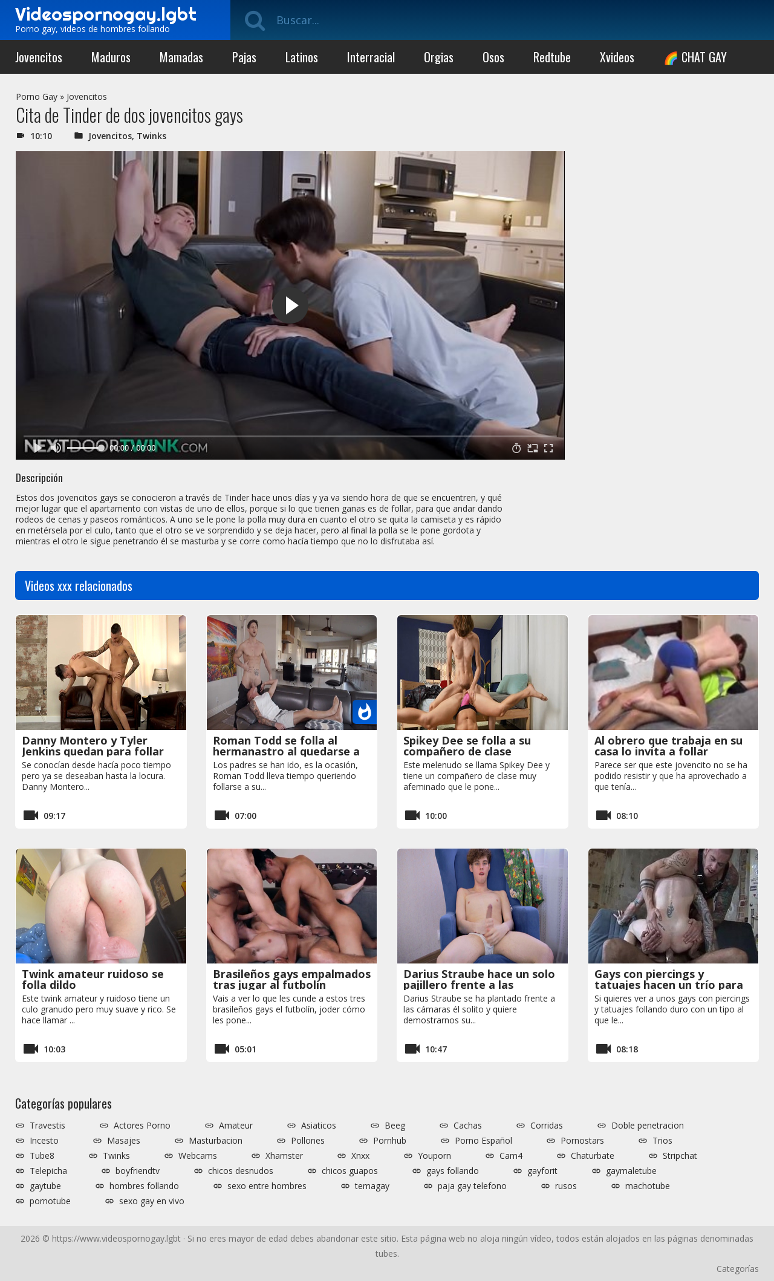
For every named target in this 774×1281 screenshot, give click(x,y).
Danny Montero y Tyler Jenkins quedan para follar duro (93, 751)
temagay (372, 1186)
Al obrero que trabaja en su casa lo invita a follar (668, 745)
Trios (662, 1141)
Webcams (197, 1156)
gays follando (452, 1171)
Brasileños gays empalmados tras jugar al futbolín (292, 979)
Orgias (439, 57)
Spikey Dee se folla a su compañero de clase (467, 745)
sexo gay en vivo (151, 1201)
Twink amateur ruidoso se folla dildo (93, 979)
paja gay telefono (472, 1186)
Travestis (47, 1125)
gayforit (542, 1171)
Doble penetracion (647, 1125)
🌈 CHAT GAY (695, 57)
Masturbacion (215, 1141)
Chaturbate (592, 1156)
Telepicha (48, 1171)
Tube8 (42, 1156)
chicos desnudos (240, 1171)
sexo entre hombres (267, 1186)
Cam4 (510, 1156)
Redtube (552, 57)
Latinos (301, 57)
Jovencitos (38, 57)
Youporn (434, 1156)
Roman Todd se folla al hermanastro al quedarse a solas (286, 751)
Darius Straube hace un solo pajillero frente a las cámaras (479, 984)
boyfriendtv (137, 1171)
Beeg (395, 1125)
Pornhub (389, 1141)
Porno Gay (36, 96)
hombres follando (144, 1186)
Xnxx (360, 1156)
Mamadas (181, 57)
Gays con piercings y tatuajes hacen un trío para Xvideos (668, 984)
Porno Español (483, 1141)
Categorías (738, 1268)
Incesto (44, 1141)
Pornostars (582, 1141)
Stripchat (680, 1156)
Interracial (371, 57)
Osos (493, 57)
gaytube (45, 1186)
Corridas (546, 1125)
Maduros (111, 57)
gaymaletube (631, 1171)
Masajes (123, 1141)
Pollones (308, 1141)
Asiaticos (318, 1125)
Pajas (244, 57)
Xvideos (617, 57)
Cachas (468, 1125)
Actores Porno (142, 1125)
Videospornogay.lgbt (106, 14)
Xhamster (284, 1156)
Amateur (236, 1125)
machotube (647, 1186)
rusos (566, 1186)
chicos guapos (350, 1171)
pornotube (50, 1201)
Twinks (151, 136)
